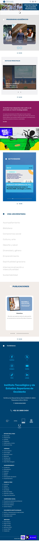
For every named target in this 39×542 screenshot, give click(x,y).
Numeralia (6, 491)
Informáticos (7, 523)
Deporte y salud (10, 246)
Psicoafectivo (7, 471)
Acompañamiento (11, 224)
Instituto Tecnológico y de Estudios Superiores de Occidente (19, 390)
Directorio (6, 486)
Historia (6, 487)
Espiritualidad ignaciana (14, 263)
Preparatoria (7, 439)
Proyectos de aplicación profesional (13, 502)
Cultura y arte (9, 240)
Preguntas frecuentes (9, 497)
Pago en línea (7, 525)
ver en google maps (19, 404)
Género (6, 476)
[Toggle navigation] (35, 1)
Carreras (6, 441)
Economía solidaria (9, 506)
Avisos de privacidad (19, 540)
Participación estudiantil (10, 478)
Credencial (6, 532)
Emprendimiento (11, 257)
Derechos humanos (9, 504)
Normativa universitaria (10, 516)
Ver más (5, 121)
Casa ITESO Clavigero (9, 463)
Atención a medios (8, 495)
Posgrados (6, 443)
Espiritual (6, 473)
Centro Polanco (8, 508)
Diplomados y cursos (9, 445)
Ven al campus (7, 452)
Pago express (7, 527)
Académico (7, 469)
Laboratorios (7, 461)
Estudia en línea (8, 446)
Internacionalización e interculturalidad (13, 269)
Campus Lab (7, 459)
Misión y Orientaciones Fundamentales (14, 514)
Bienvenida (6, 437)
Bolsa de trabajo (8, 493)
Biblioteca (7, 229)
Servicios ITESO (8, 529)
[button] (10, 200)
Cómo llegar (7, 454)
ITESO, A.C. (6, 489)
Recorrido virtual (8, 456)
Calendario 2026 (8, 517)
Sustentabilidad (10, 276)
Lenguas (6, 474)
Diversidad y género (12, 252)
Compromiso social (12, 235)
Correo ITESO (7, 530)
